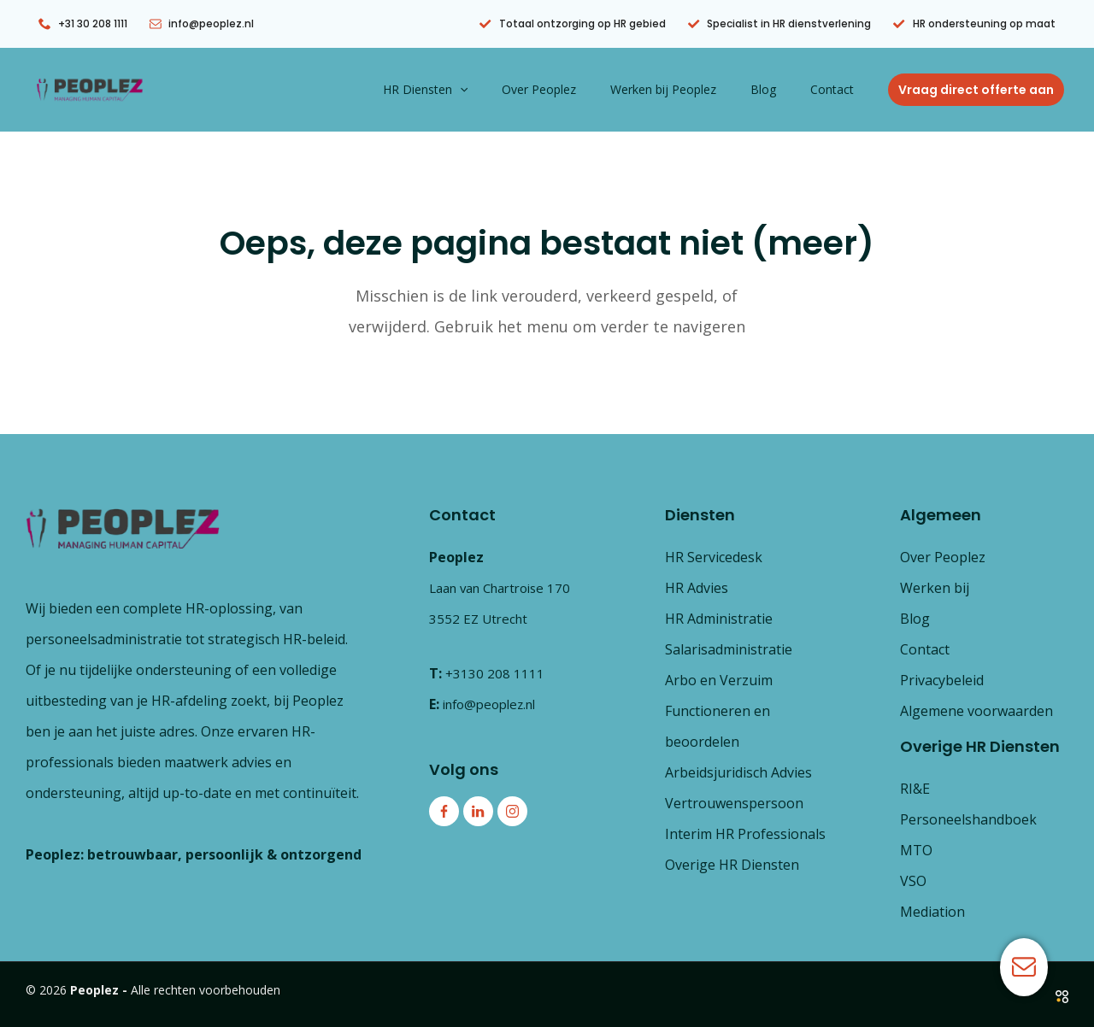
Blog (778, 89)
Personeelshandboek (968, 819)
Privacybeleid (942, 680)
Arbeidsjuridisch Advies (738, 772)
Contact (837, 89)
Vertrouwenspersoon (734, 803)
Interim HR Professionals (745, 834)
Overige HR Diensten (732, 864)
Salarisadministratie (728, 649)
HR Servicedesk (713, 557)
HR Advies (696, 587)
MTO (916, 850)
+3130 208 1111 (495, 673)
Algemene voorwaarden (976, 710)
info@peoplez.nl (494, 704)
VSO (913, 880)
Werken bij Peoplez (689, 89)
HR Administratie (719, 618)
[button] (506, 90)
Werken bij (934, 587)
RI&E (915, 788)
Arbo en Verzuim (719, 680)
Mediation (932, 911)
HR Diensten (471, 90)
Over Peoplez (575, 89)
